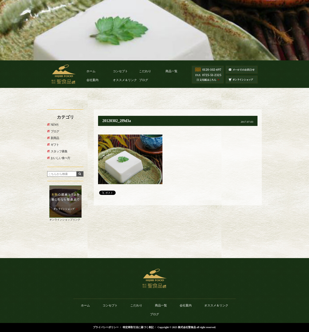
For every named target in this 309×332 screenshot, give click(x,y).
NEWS (54, 124)
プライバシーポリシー (106, 327)
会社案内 (92, 80)
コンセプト (120, 71)
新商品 (55, 138)
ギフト (55, 144)
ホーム (90, 71)
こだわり (145, 71)
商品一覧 (171, 71)
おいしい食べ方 (60, 158)
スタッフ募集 (59, 151)
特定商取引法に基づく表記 (138, 327)
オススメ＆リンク (125, 80)
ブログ (143, 80)
